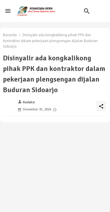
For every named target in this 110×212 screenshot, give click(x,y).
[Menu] (8, 11)
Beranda (10, 35)
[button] (87, 11)
